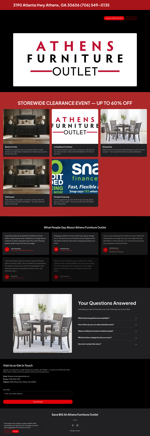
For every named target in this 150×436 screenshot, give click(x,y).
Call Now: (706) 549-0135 (114, 18)
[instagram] (77, 425)
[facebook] (73, 425)
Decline (7, 431)
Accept (15, 431)
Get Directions (131, 18)
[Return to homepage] (61, 5)
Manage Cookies (75, 431)
